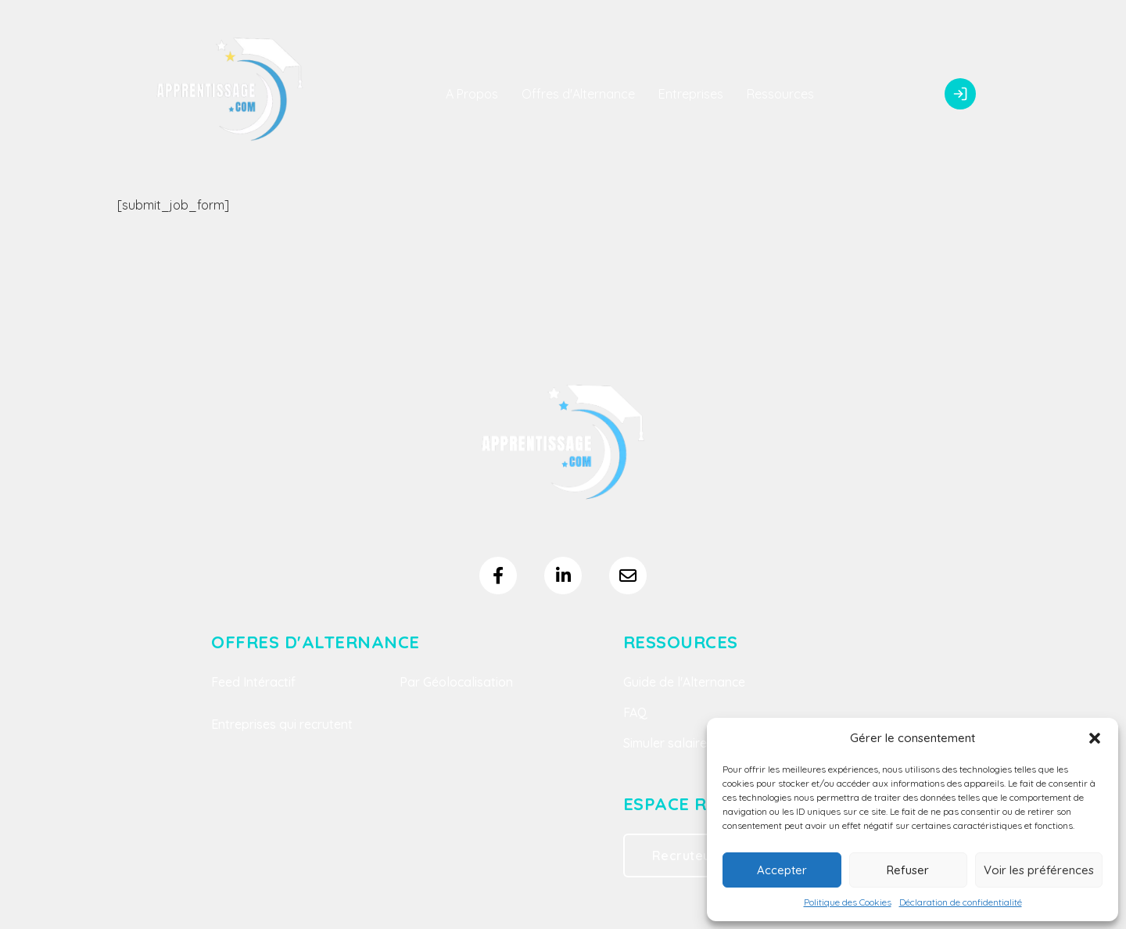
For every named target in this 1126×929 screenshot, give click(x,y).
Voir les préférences (1039, 870)
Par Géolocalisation (456, 682)
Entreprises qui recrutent (282, 724)
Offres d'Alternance (578, 94)
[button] (1095, 738)
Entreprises (690, 94)
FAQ (635, 712)
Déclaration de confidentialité (960, 902)
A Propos (472, 94)
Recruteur (684, 855)
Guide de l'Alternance (684, 682)
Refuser (908, 870)
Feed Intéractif (253, 682)
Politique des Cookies (847, 902)
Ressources (780, 94)
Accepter (782, 870)
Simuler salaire (665, 743)
